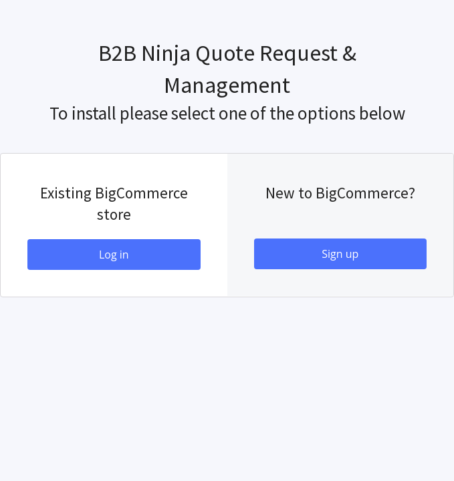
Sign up (340, 254)
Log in (114, 254)
